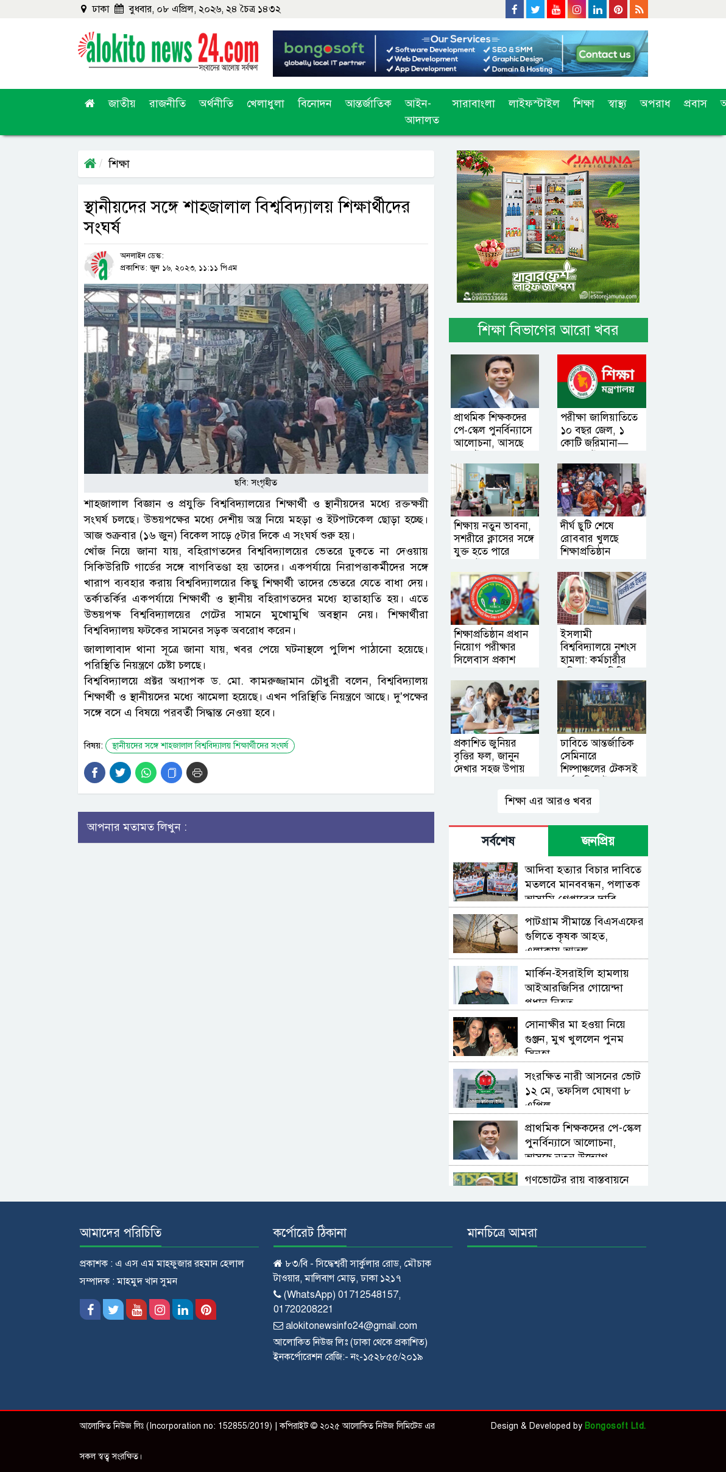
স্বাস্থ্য (617, 103)
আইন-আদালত (422, 112)
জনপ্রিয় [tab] (598, 841)
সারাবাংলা (474, 103)
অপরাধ (655, 103)
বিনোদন (315, 103)
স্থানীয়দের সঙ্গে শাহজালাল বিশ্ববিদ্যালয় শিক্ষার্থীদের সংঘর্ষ (200, 746)
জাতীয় (122, 103)
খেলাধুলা (265, 103)
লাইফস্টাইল (534, 103)
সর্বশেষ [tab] (498, 841)
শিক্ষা (583, 103)
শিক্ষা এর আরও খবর (548, 801)
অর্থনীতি (216, 103)
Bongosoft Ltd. (615, 1426)
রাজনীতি (167, 103)
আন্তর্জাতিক (368, 103)
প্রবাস (695, 103)
